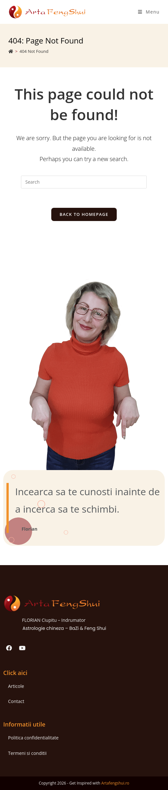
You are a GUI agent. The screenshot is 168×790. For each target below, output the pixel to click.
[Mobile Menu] (149, 12)
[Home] (10, 51)
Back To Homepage (84, 214)
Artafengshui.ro (115, 783)
